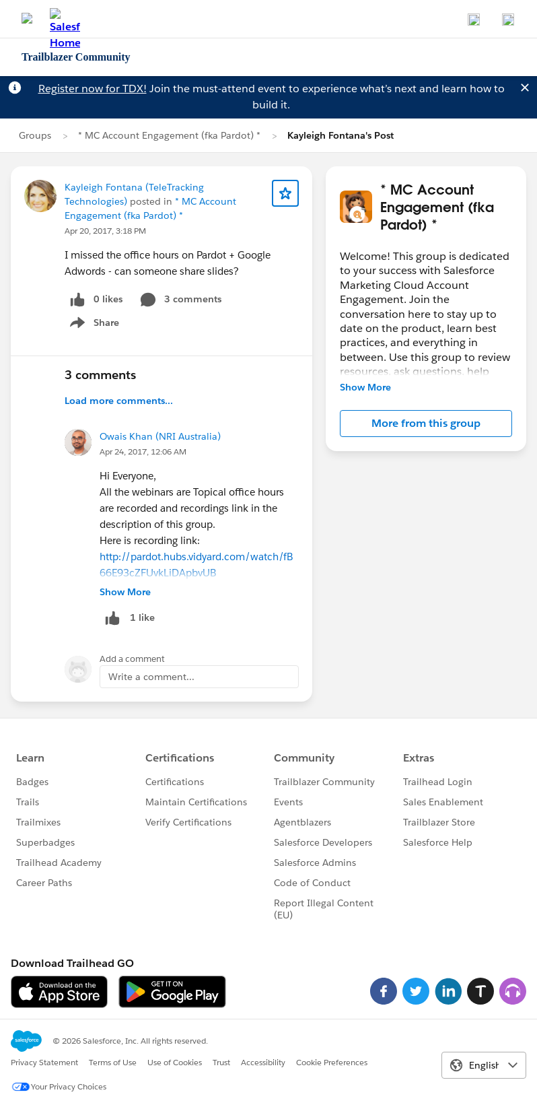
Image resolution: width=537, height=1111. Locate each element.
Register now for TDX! (92, 88)
